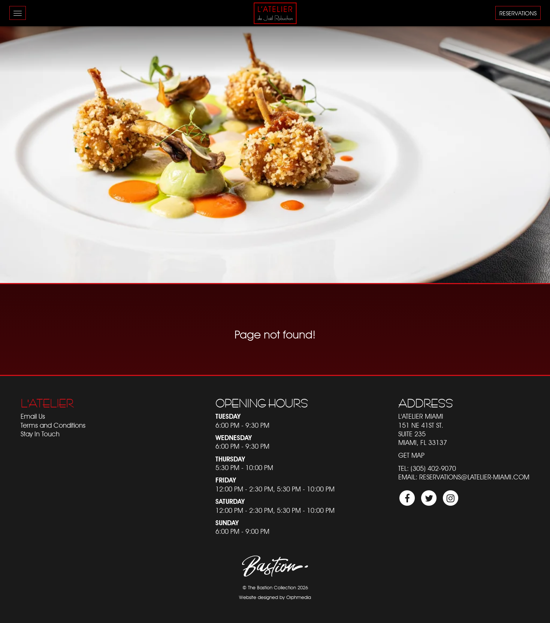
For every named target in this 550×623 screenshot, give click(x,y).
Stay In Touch (40, 434)
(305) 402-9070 (433, 468)
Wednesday (233, 438)
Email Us (33, 416)
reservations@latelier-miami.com (474, 477)
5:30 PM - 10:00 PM (244, 468)
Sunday (227, 523)
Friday (225, 480)
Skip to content (26, 35)
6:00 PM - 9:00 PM (242, 531)
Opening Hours (261, 403)
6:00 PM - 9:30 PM (242, 425)
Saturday (230, 501)
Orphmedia (298, 597)
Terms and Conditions (53, 425)
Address (425, 403)
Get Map (411, 455)
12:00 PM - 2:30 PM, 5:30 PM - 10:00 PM (275, 489)
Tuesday (228, 416)
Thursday (230, 459)
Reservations (518, 13)
